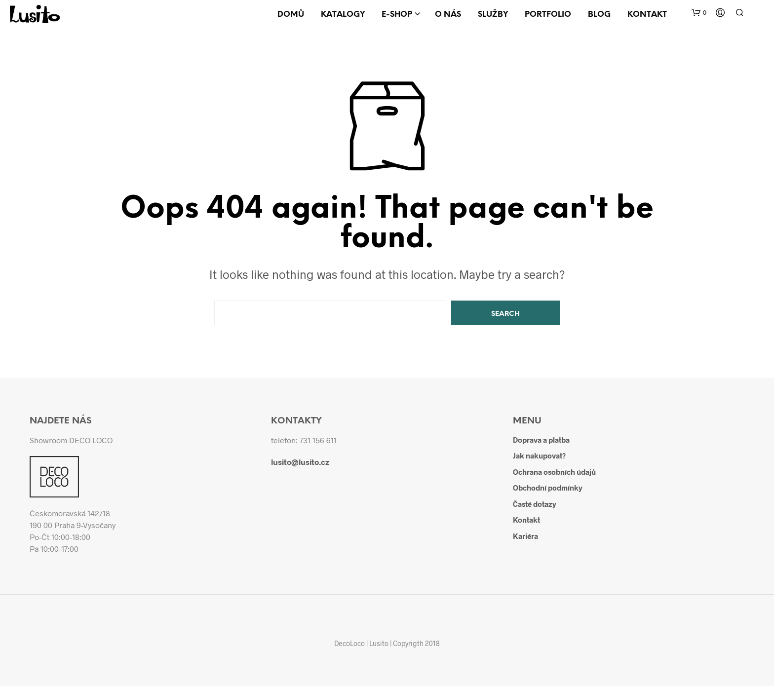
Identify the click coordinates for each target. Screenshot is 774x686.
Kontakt (647, 14)
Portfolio (548, 14)
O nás (448, 14)
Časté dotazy (534, 503)
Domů (290, 14)
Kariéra (525, 536)
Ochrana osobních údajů (554, 471)
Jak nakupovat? (539, 455)
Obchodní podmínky (547, 487)
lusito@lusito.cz (300, 461)
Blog (599, 14)
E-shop (397, 14)
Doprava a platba (541, 439)
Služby (493, 14)
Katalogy (343, 14)
